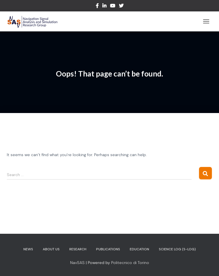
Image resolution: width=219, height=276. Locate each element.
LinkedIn (104, 6)
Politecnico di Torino (130, 262)
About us (51, 249)
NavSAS (77, 262)
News (28, 249)
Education (139, 249)
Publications (108, 249)
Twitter (121, 6)
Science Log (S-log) (177, 249)
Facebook (97, 6)
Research (77, 249)
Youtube (112, 6)
